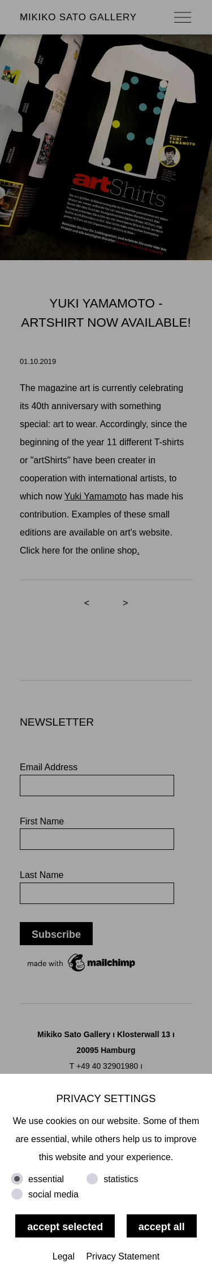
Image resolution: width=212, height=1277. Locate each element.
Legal (64, 1256)
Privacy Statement (122, 1256)
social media (53, 1194)
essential (46, 1179)
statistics (120, 1179)
